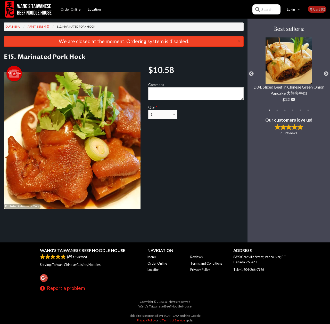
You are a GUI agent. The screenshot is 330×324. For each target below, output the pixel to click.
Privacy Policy (200, 269)
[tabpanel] (288, 74)
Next (326, 73)
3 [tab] (284, 110)
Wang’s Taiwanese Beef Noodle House (82, 250)
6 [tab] (308, 110)
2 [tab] (277, 110)
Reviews (196, 257)
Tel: (248, 269)
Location (94, 9)
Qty (162, 112)
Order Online (70, 9)
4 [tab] (292, 110)
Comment (196, 91)
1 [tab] (269, 110)
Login (291, 9)
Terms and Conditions (206, 263)
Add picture (14, 73)
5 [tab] (300, 110)
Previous (251, 73)
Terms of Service (173, 320)
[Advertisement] (124, 226)
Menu (151, 257)
